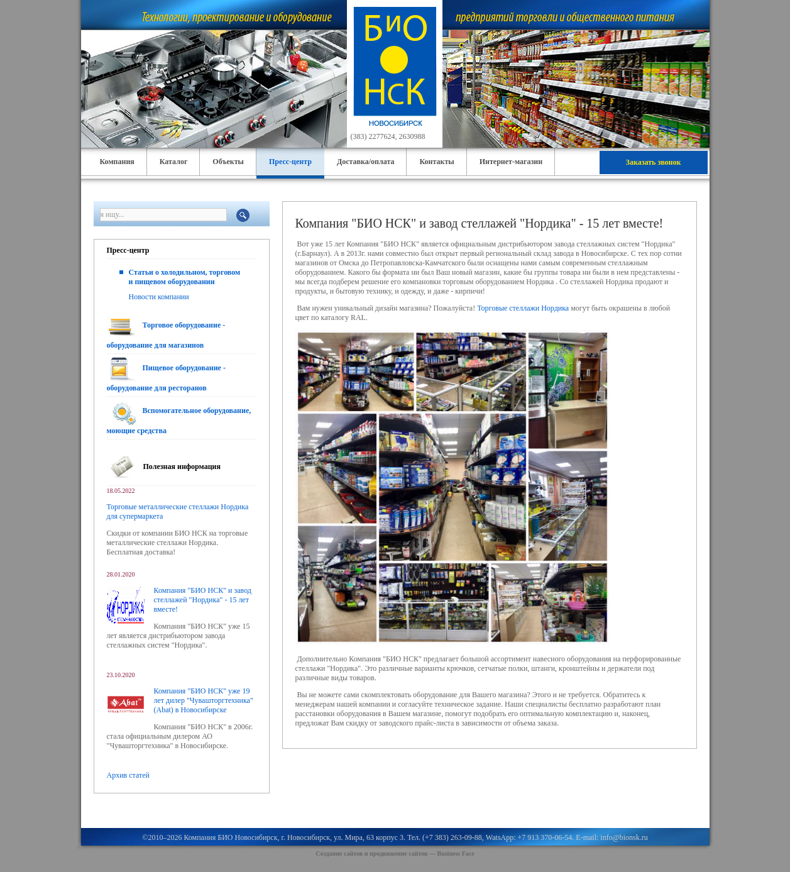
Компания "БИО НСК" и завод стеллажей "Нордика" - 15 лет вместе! (202, 600)
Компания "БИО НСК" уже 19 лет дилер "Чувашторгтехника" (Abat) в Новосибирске (203, 700)
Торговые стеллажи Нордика (523, 308)
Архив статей (128, 775)
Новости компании (159, 296)
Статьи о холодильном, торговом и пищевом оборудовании (185, 277)
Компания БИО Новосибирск (230, 837)
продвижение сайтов (399, 853)
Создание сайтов (339, 853)
